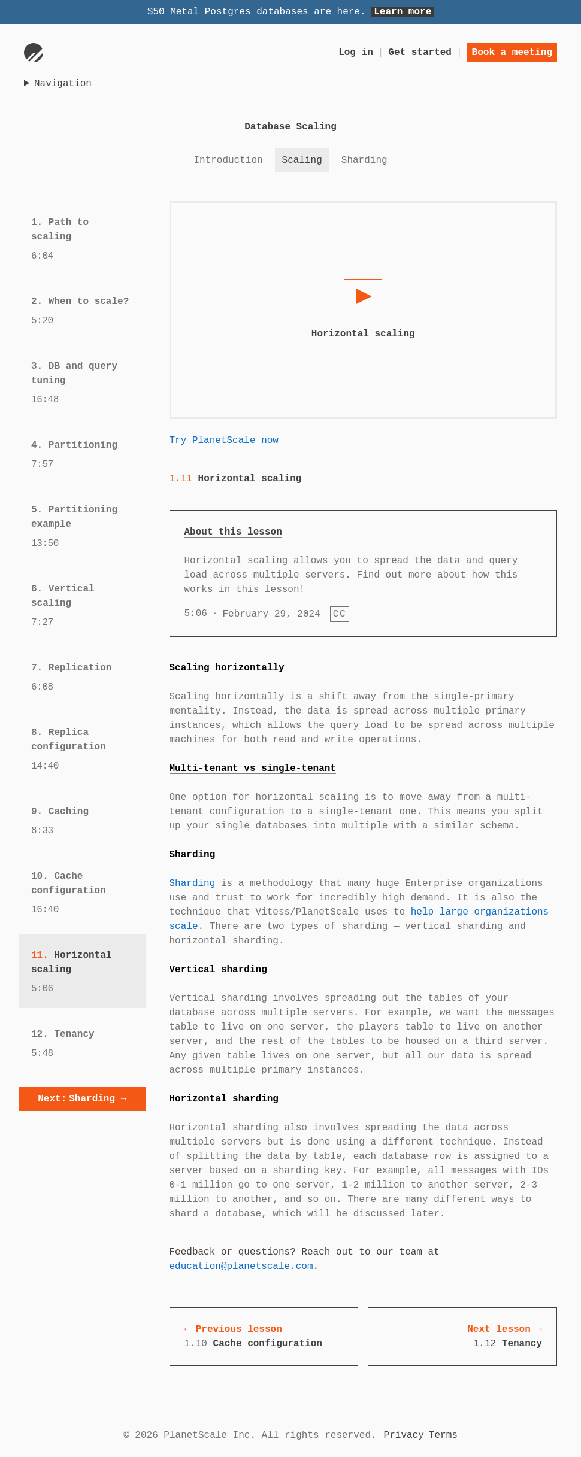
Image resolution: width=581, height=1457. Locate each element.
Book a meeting (512, 52)
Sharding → (82, 1099)
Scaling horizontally (227, 668)
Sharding (193, 854)
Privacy (404, 1435)
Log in (355, 52)
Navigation (63, 83)
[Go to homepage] (33, 52)
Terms (443, 1435)
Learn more (402, 12)
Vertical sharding (218, 969)
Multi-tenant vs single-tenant (253, 768)
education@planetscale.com (241, 1266)
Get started (420, 52)
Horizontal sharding (224, 1099)
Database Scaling (290, 127)
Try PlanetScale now (224, 440)
